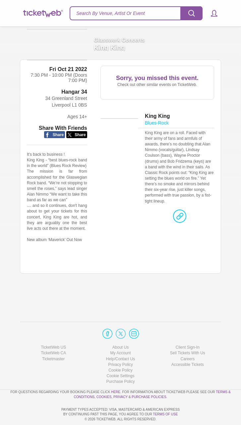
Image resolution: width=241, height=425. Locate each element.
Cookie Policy (120, 351)
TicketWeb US (53, 328)
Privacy (120, 378)
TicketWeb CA (53, 334)
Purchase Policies (149, 378)
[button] (211, 13)
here (115, 373)
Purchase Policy (120, 362)
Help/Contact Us (120, 340)
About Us (120, 328)
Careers (187, 340)
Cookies (104, 378)
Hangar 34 (74, 121)
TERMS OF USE (165, 414)
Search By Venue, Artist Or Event (110, 13)
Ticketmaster (53, 340)
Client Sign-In (188, 328)
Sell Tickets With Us (187, 334)
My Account (120, 334)
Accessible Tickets (187, 345)
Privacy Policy (120, 345)
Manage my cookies (120, 357)
